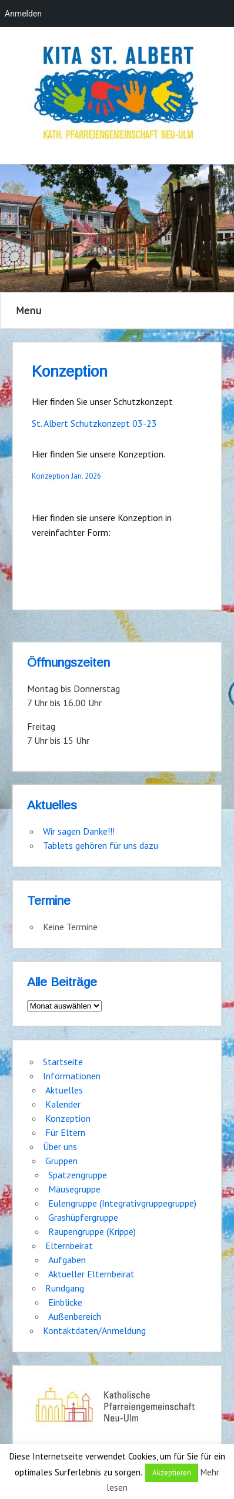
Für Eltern (65, 1132)
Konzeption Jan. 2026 (66, 476)
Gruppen (61, 1161)
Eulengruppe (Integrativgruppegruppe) (122, 1203)
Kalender (63, 1104)
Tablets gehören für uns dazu (100, 845)
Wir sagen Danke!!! (79, 831)
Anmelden (23, 13)
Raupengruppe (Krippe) (92, 1231)
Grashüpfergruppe (83, 1217)
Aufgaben (67, 1260)
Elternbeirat (69, 1245)
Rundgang (64, 1288)
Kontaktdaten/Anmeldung (94, 1330)
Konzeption (68, 1118)
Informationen (72, 1076)
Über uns (60, 1146)
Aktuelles (64, 1090)
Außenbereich (74, 1316)
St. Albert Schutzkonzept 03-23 (94, 423)
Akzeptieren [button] (171, 1473)
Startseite (63, 1062)
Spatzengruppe (77, 1175)
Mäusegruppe (74, 1189)
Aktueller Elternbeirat (91, 1274)
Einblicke (65, 1302)
